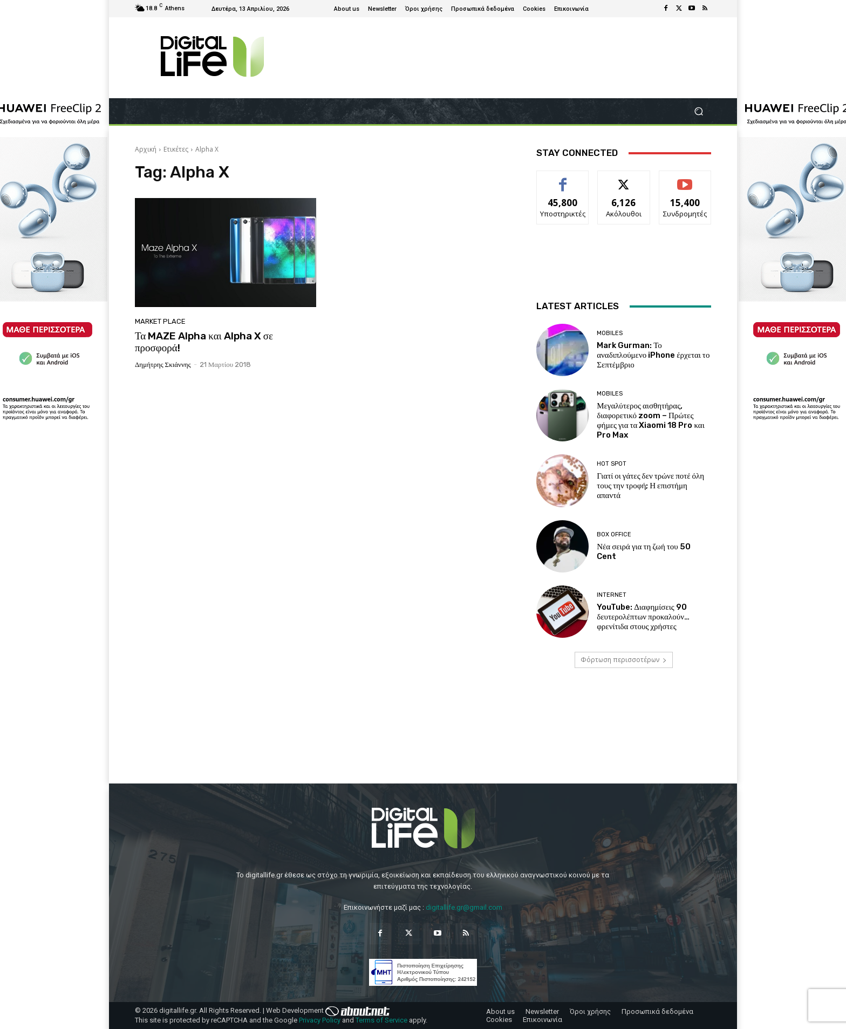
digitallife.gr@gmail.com (464, 907)
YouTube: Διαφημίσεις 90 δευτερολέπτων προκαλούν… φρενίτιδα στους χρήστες (643, 616)
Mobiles (610, 333)
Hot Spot (611, 464)
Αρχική (145, 149)
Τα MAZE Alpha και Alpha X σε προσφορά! (204, 342)
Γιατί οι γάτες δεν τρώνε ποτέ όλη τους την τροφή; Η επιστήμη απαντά (650, 485)
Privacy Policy (319, 1020)
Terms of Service (381, 1020)
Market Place (160, 321)
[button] (698, 111)
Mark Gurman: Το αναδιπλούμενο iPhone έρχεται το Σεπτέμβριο (653, 355)
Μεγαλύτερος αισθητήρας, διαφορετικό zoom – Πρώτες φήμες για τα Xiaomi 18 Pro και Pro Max (651, 420)
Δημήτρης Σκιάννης (163, 364)
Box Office (614, 534)
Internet (611, 595)
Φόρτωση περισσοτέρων (624, 659)
